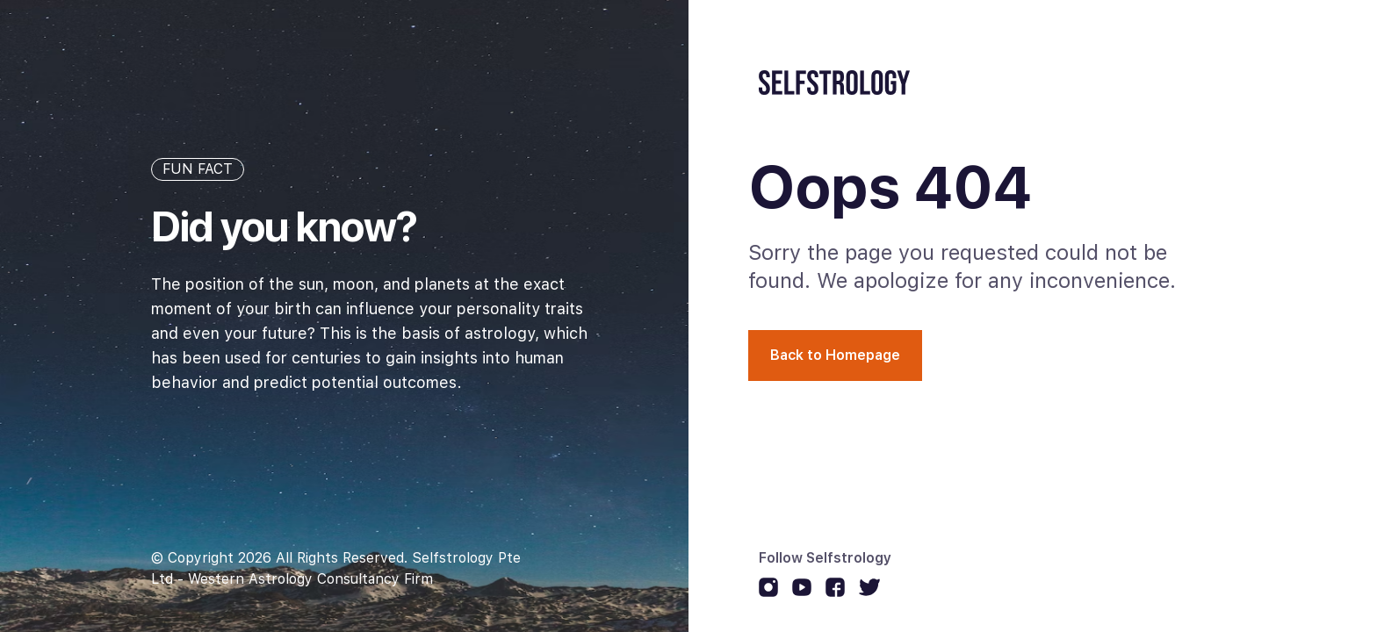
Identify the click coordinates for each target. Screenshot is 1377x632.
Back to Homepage (835, 355)
